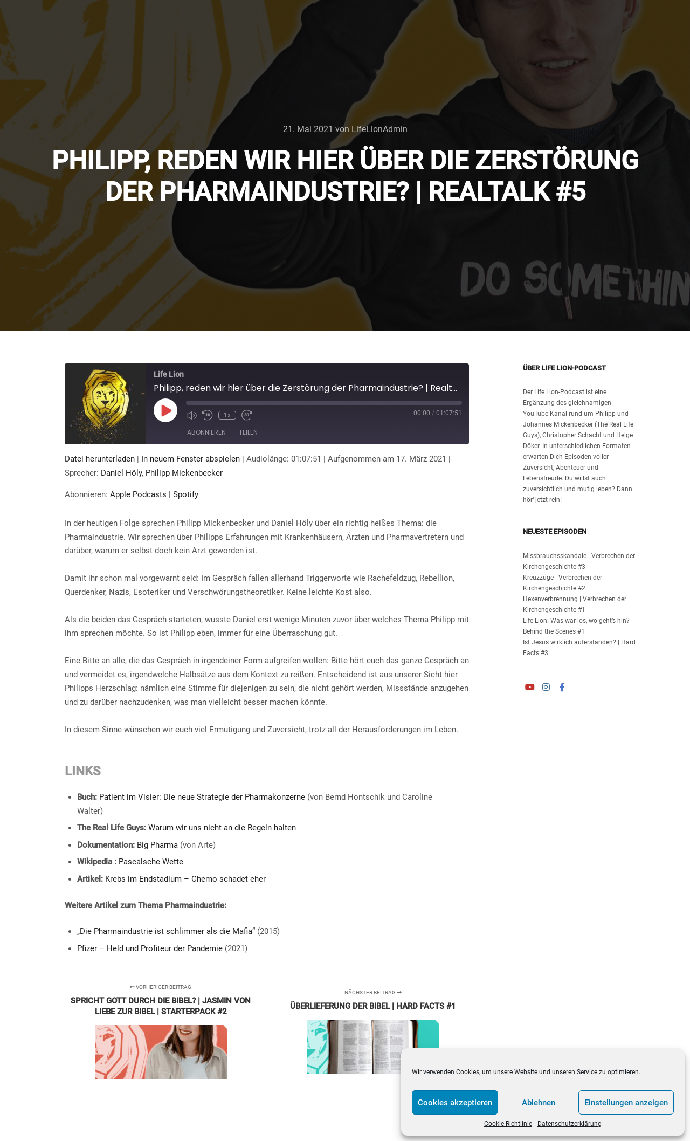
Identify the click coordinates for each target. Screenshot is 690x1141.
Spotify (185, 494)
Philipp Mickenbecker (184, 473)
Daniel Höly (121, 473)
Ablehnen (538, 1103)
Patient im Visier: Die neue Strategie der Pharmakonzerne (202, 797)
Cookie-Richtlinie (508, 1124)
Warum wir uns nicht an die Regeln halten (222, 828)
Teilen (248, 432)
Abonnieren (206, 432)
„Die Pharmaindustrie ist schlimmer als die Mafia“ (166, 931)
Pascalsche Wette (151, 862)
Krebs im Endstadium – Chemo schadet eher (185, 879)
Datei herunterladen (100, 459)
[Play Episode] (165, 410)
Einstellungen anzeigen (626, 1103)
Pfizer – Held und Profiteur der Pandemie (150, 948)
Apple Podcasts (138, 494)
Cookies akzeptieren (455, 1103)
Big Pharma (157, 845)
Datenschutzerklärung (569, 1124)
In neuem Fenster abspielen (190, 459)
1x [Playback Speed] (227, 415)
